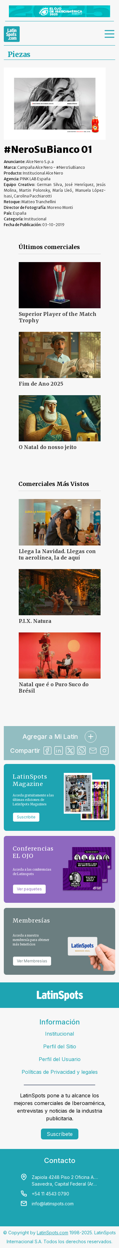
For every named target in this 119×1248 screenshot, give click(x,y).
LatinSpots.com (52, 1232)
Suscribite (26, 817)
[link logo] (12, 34)
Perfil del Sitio (59, 1046)
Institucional (59, 1033)
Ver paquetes (29, 889)
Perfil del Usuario (60, 1059)
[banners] (59, 11)
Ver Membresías (32, 961)
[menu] (109, 34)
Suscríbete (60, 1134)
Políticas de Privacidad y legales (60, 1072)
